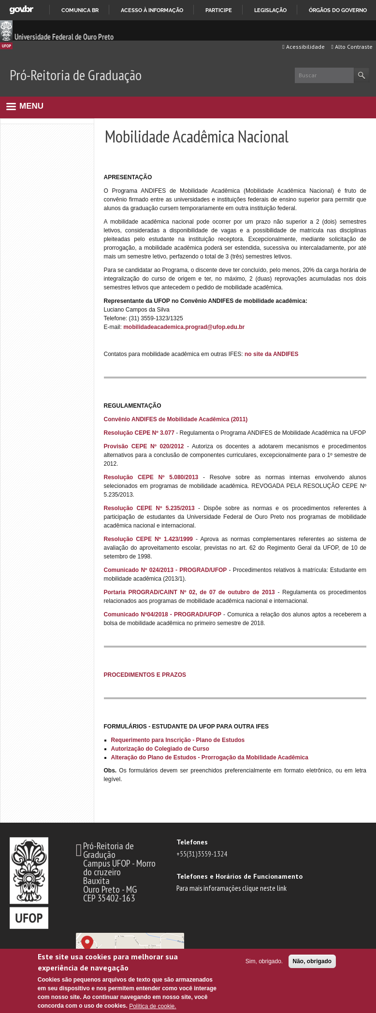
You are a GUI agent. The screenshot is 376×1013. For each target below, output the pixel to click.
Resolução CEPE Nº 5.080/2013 (151, 477)
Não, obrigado (312, 961)
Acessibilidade (303, 46)
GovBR (21, 9)
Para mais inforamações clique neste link (231, 888)
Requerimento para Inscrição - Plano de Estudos (178, 740)
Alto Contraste (352, 46)
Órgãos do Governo (338, 10)
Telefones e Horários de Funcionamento (239, 876)
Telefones (192, 842)
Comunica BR (80, 10)
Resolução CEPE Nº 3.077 (139, 432)
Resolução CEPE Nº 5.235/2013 (149, 508)
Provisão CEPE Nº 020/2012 (144, 446)
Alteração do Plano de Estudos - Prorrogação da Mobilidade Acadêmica (209, 757)
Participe (218, 10)
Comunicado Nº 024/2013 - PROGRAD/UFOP (165, 570)
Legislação (270, 10)
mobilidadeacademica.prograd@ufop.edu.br (184, 327)
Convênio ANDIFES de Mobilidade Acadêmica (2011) (176, 419)
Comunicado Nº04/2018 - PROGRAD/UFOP (162, 614)
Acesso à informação (152, 10)
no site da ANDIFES (272, 354)
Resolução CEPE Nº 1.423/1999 (148, 539)
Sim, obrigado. (264, 961)
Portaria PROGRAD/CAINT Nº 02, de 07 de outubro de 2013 (189, 592)
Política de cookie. (152, 1006)
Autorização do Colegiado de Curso (160, 748)
